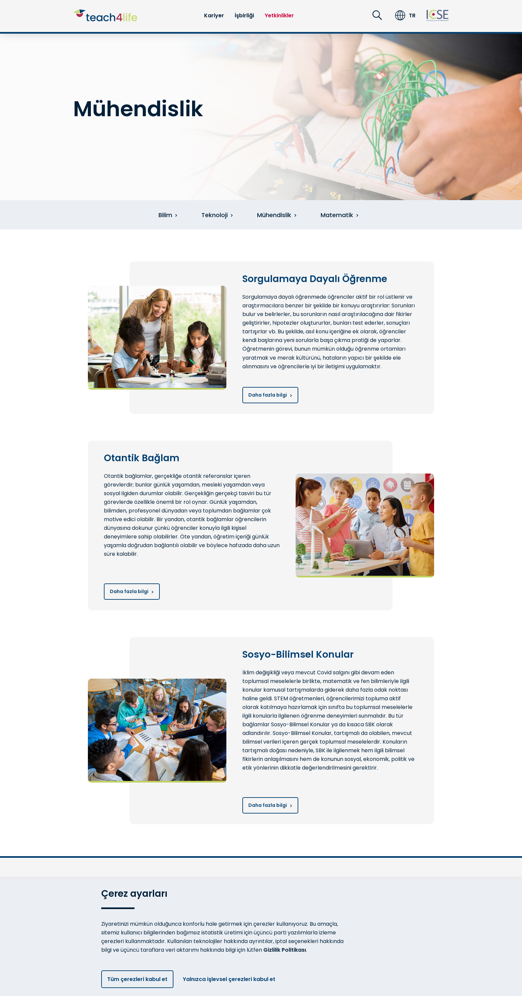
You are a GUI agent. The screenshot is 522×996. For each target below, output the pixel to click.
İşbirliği (244, 15)
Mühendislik (277, 215)
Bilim (167, 215)
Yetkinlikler (279, 15)
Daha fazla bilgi (270, 395)
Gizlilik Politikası (284, 950)
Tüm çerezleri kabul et (137, 979)
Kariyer (214, 15)
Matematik (340, 215)
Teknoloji (217, 215)
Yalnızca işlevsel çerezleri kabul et (232, 979)
